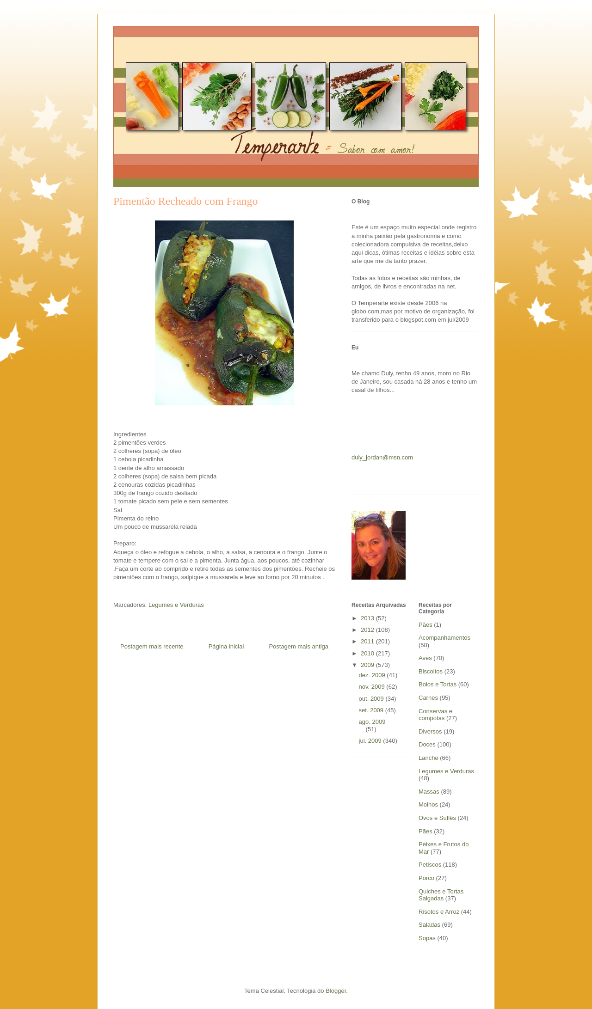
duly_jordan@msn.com (382, 457)
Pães (425, 624)
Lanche (428, 757)
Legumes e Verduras (176, 604)
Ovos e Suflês (437, 817)
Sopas (427, 938)
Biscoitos (431, 671)
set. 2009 (372, 710)
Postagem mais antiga (298, 646)
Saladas (429, 924)
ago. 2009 (372, 721)
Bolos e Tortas (437, 684)
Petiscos (430, 864)
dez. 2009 (373, 675)
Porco (426, 877)
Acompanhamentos (444, 637)
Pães (425, 831)
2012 (368, 629)
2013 (368, 618)
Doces (427, 744)
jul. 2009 (371, 740)
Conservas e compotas (435, 715)
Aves (425, 657)
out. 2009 (372, 698)
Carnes (428, 697)
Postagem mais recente (152, 646)
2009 (368, 664)
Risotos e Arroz (439, 911)
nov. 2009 (373, 686)
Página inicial (226, 646)
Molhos (428, 804)
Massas (429, 791)
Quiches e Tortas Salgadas (441, 895)
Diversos (430, 731)
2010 (368, 653)
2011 (368, 641)
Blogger (336, 990)
